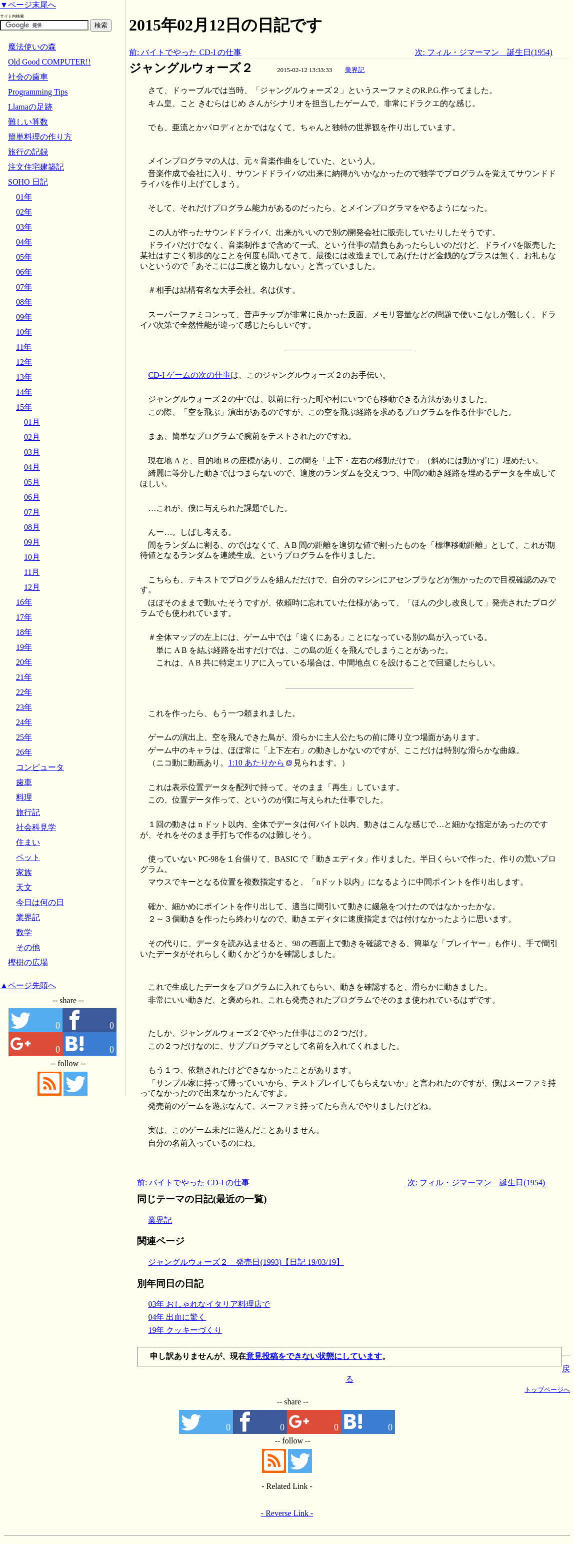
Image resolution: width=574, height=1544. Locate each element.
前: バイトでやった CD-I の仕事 (185, 52)
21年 (24, 677)
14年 (24, 392)
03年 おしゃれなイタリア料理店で (209, 1304)
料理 (24, 797)
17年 (24, 617)
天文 (24, 887)
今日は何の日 (40, 902)
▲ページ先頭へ (28, 985)
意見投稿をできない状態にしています (314, 1356)
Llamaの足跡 (30, 107)
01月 (32, 422)
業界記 (354, 70)
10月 (32, 557)
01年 (24, 197)
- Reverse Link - (287, 1513)
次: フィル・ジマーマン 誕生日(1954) (483, 52)
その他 (28, 947)
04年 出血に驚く (177, 1317)
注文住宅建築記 (36, 167)
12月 (32, 587)
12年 (24, 362)
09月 (32, 542)
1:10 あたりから (256, 762)
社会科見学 (36, 827)
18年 (24, 632)
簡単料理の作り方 (40, 137)
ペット (28, 857)
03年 (24, 227)
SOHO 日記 (28, 182)
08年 (24, 302)
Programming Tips (38, 92)
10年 (24, 332)
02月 (32, 437)
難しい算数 (28, 122)
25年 (24, 737)
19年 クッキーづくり (185, 1330)
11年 (24, 347)
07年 (24, 287)
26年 (24, 752)
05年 (24, 257)
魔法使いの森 (32, 47)
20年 (24, 662)
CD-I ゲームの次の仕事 (189, 375)
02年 (24, 212)
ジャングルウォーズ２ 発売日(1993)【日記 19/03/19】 (246, 1262)
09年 (24, 317)
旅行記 (28, 812)
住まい (28, 842)
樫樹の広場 (28, 962)
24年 (24, 722)
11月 (32, 572)
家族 (24, 872)
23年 (24, 707)
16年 (24, 602)
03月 (32, 452)
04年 (24, 242)
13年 (24, 377)
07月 (32, 512)
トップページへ (547, 1389)
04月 (32, 467)
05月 (32, 482)
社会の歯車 (28, 77)
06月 (32, 497)
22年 (24, 692)
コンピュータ (40, 767)
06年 (24, 272)
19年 (24, 647)
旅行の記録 (28, 152)
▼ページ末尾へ (28, 5)
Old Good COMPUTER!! (49, 62)
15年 (24, 407)
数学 (24, 932)
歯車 (24, 782)
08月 (32, 527)
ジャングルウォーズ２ (191, 68)
